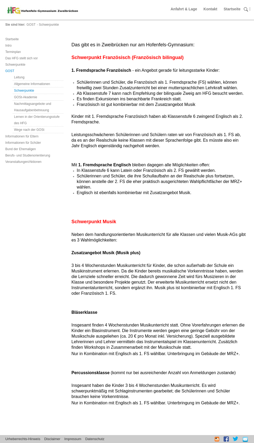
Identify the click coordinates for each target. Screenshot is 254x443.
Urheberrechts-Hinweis (22, 439)
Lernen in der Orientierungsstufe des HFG (37, 120)
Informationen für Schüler (23, 143)
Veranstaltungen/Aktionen (23, 162)
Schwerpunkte (15, 64)
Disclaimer (52, 439)
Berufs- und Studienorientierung (27, 155)
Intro (8, 45)
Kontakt (210, 9)
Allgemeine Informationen (32, 84)
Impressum (72, 439)
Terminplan (13, 52)
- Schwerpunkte (48, 24)
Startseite (232, 9)
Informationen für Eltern (21, 136)
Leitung (19, 77)
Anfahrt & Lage (184, 9)
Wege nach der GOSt (29, 130)
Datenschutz (94, 439)
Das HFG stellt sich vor (21, 58)
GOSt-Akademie (25, 97)
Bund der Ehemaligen (20, 149)
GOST (30, 24)
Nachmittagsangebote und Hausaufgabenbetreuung (32, 107)
